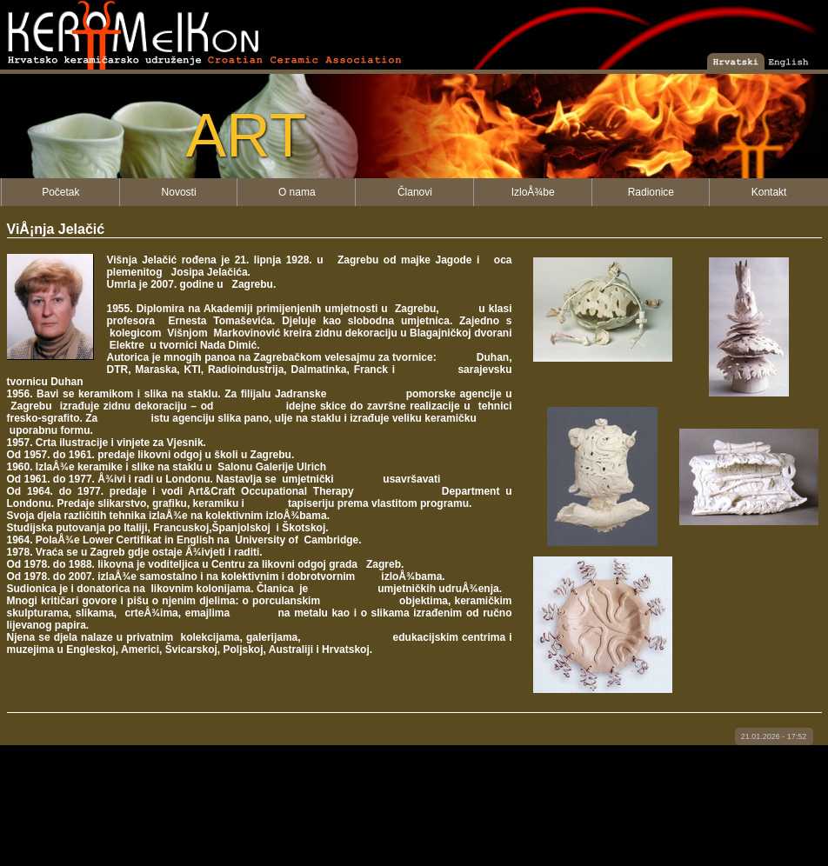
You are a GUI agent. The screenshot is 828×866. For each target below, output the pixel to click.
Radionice (651, 192)
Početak (60, 192)
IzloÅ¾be (533, 192)
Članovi (414, 192)
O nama (297, 192)
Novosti (179, 192)
